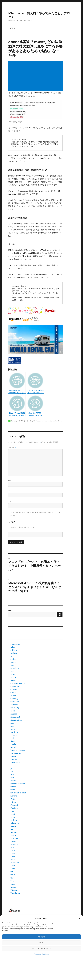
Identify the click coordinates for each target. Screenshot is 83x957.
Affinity (13, 653)
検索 (10, 610)
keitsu (13, 421)
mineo (13, 787)
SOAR (12, 853)
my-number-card (18, 793)
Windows (14, 890)
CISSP (12, 693)
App (12, 665)
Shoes (13, 841)
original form (57, 421)
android (13, 659)
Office (13, 799)
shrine (13, 847)
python (13, 820)
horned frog (15, 753)
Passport (14, 805)
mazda (13, 781)
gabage (13, 735)
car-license (15, 686)
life (11, 771)
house (13, 756)
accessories (15, 644)
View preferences (41, 949)
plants (13, 814)
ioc (11, 765)
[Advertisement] (36, 76)
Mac (12, 774)
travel (12, 875)
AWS (12, 671)
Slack (12, 850)
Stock (12, 866)
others (13, 802)
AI (11, 656)
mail (12, 778)
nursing (13, 796)
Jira (11, 768)
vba (12, 881)
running (14, 832)
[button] (80, 918)
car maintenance (17, 683)
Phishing (14, 808)
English (32, 421)
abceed (39, 421)
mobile (13, 790)
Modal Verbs (47, 421)
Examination (16, 720)
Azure (12, 674)
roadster (14, 826)
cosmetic (14, 705)
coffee (13, 696)
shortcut (14, 844)
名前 (9, 480)
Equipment (15, 717)
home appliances (17, 750)
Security (14, 835)
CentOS (13, 689)
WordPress (15, 893)
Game (12, 741)
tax (11, 872)
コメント (12, 447)
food (12, 723)
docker (13, 711)
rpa (11, 829)
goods (13, 744)
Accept (41, 937)
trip (12, 878)
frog (12, 726)
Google (13, 747)
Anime (13, 662)
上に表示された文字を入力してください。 (22, 527)
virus (12, 884)
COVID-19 (14, 708)
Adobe (13, 647)
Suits (12, 869)
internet (14, 759)
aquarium (14, 668)
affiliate (13, 650)
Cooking (14, 699)
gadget (13, 738)
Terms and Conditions (41, 954)
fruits (12, 729)
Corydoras (14, 702)
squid (12, 860)
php (12, 811)
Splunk (13, 856)
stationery (14, 863)
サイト (10, 501)
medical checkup (17, 784)
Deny (41, 943)
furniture (14, 732)
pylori (12, 817)
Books (13, 680)
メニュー (13, 28)
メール (10, 491)
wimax (13, 887)
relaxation (14, 823)
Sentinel (14, 838)
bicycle (13, 677)
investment (15, 762)
